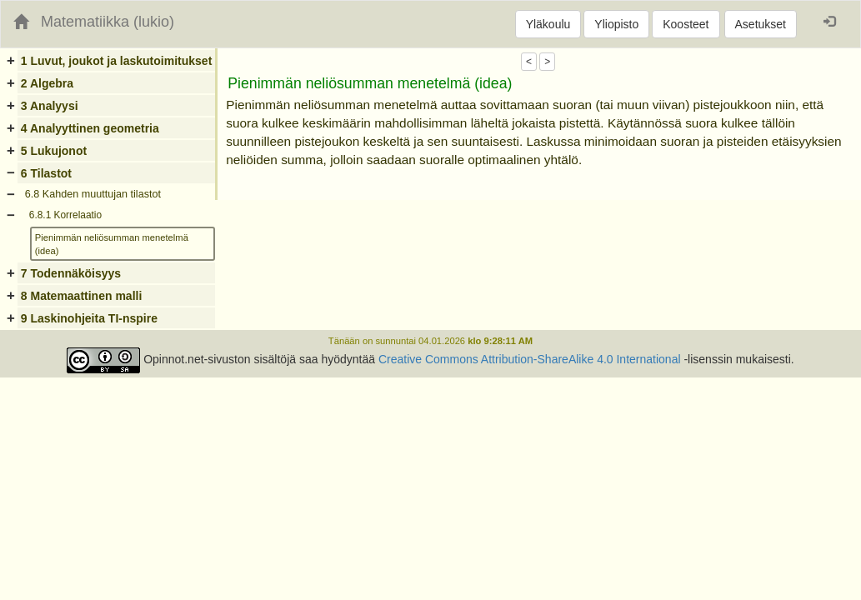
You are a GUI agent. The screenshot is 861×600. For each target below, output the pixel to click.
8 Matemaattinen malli (82, 295)
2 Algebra (47, 83)
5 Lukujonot (54, 151)
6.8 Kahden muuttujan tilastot (93, 194)
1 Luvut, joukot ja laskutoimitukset (116, 61)
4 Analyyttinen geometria (90, 128)
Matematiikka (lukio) (107, 21)
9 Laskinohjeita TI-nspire (89, 318)
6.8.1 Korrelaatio (65, 215)
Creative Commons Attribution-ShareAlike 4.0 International (529, 359)
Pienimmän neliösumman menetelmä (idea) (111, 244)
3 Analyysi (49, 105)
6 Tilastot (46, 173)
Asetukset (760, 24)
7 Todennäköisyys (71, 273)
